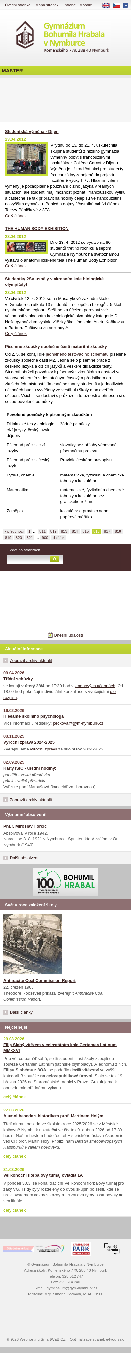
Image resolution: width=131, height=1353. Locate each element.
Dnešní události (68, 635)
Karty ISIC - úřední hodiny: (29, 768)
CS (118, 6)
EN (108, 6)
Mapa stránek (46, 5)
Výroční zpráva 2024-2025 (29, 742)
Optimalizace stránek (87, 1339)
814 (75, 531)
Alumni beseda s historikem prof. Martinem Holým (53, 1115)
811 (42, 531)
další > (58, 537)
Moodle (85, 5)
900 (45, 537)
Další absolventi (24, 858)
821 (30, 537)
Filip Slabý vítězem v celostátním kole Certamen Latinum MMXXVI (60, 1047)
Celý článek (16, 215)
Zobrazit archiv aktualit (31, 660)
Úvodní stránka (17, 5)
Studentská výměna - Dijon (32, 131)
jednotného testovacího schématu (77, 354)
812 (53, 531)
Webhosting (30, 1339)
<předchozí (14, 531)
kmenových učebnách (95, 685)
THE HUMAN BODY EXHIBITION (37, 228)
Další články (21, 1012)
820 (19, 537)
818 (118, 531)
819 (8, 537)
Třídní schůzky (18, 678)
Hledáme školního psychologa (33, 716)
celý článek (14, 1096)
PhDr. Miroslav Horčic (25, 826)
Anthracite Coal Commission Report (39, 980)
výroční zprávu (43, 749)
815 (85, 531)
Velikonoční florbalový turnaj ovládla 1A (43, 1175)
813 (64, 531)
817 (107, 531)
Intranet (70, 5)
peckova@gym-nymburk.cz (78, 723)
